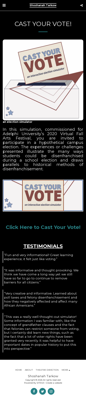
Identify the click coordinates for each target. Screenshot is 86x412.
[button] (4, 5)
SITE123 (40, 383)
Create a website (54, 383)
